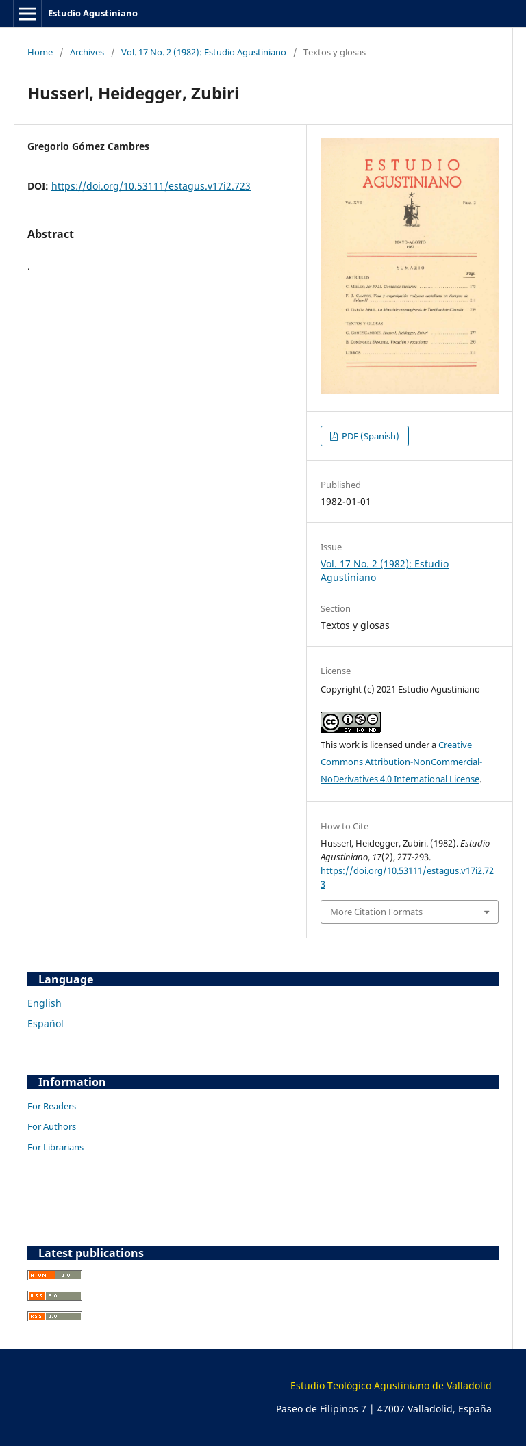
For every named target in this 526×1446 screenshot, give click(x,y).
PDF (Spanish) (369, 436)
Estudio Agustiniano (93, 13)
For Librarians (55, 1147)
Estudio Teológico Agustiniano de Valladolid (391, 1385)
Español (45, 1023)
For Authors (51, 1126)
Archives (87, 52)
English (44, 1002)
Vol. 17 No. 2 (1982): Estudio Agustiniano (203, 52)
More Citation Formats (376, 911)
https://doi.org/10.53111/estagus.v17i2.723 (151, 185)
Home (40, 52)
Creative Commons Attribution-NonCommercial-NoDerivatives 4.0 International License (401, 761)
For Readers (51, 1106)
